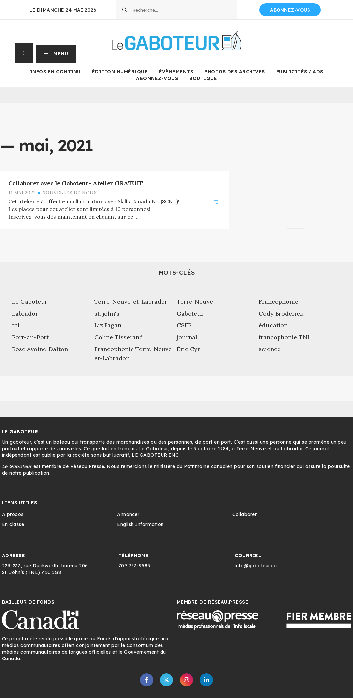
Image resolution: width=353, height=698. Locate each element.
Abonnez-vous (290, 10)
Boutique (203, 78)
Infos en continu (55, 72)
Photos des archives (234, 72)
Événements (176, 72)
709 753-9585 (134, 566)
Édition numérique (120, 72)
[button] (56, 53)
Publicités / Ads (299, 72)
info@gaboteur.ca (256, 566)
